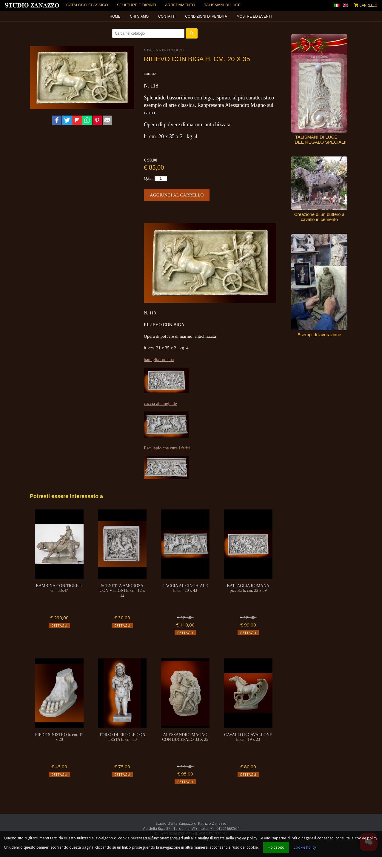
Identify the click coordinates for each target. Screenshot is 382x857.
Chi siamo (139, 16)
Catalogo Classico (87, 5)
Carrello (366, 5)
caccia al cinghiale (160, 403)
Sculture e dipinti (136, 5)
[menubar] (191, 16)
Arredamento (180, 5)
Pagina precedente (165, 50)
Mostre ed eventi (254, 16)
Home (115, 16)
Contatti (166, 16)
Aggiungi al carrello (177, 195)
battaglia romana (159, 359)
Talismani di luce (222, 5)
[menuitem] (115, 16)
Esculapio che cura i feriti (167, 448)
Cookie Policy (304, 847)
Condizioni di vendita (206, 16)
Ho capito (276, 847)
